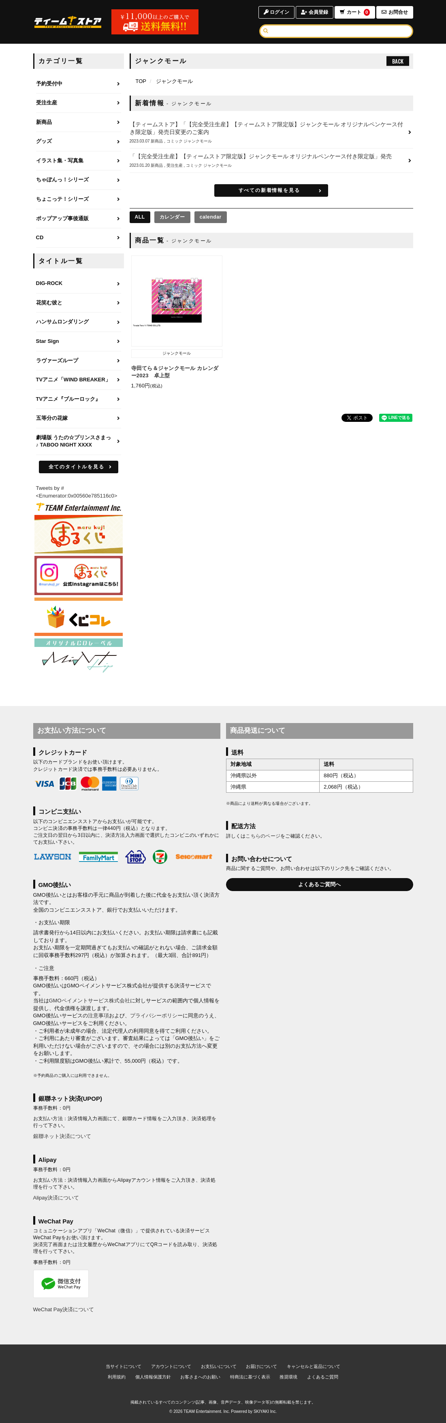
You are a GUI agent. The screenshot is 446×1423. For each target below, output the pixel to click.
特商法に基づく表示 (250, 1376)
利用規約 (117, 1376)
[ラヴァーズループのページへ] (78, 361)
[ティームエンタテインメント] (78, 507)
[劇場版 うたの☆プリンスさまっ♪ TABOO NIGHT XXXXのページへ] (78, 441)
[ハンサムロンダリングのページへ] (78, 322)
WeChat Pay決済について (63, 1309)
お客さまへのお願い (200, 1376)
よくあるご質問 (322, 1376)
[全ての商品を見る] (140, 217)
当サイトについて (123, 1366)
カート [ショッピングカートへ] (354, 12)
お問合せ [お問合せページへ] (395, 12)
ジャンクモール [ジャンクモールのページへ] (174, 81)
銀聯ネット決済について (62, 1136)
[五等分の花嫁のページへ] (78, 418)
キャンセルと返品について (313, 1366)
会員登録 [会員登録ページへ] (314, 12)
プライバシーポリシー (156, 1015)
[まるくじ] (78, 534)
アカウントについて (171, 1366)
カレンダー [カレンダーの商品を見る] (172, 217)
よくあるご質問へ (319, 884)
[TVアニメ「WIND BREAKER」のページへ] (78, 380)
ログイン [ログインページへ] (276, 12)
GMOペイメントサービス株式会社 (89, 1001)
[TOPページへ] (68, 22)
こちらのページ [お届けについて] (262, 836)
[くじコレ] (78, 617)
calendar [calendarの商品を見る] (211, 217)
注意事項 (98, 1015)
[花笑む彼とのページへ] (78, 303)
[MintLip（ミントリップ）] (78, 657)
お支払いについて (219, 1366)
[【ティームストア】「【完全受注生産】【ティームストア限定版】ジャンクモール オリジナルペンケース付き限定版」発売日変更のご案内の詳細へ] (271, 132)
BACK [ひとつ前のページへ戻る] (397, 61)
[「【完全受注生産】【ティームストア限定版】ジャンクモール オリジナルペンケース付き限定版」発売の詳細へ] (271, 160)
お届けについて (261, 1366)
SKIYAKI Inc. (265, 1411)
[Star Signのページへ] (78, 341)
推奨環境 (288, 1376)
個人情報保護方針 (153, 1376)
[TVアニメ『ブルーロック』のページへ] (78, 399)
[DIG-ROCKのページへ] (78, 284)
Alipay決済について (56, 1198)
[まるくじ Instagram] (78, 575)
